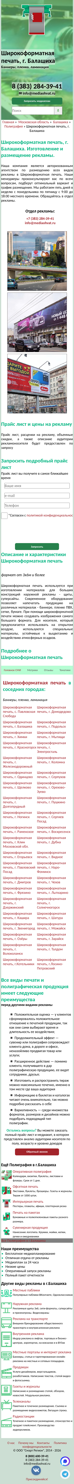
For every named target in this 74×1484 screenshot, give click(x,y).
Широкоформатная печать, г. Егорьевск (17, 854)
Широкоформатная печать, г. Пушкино (51, 800)
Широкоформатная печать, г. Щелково (17, 785)
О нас (11, 1443)
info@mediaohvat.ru (40, 223)
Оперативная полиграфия (32, 1171)
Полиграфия (13, 126)
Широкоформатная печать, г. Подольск (51, 724)
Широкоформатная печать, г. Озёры (17, 936)
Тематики (64, 670)
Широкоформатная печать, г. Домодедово (54, 709)
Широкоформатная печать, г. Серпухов (51, 774)
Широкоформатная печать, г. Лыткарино (52, 890)
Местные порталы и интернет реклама (42, 1352)
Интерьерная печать (28, 1201)
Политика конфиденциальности (44, 1445)
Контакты (43, 1443)
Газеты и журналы (26, 1386)
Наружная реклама (27, 1304)
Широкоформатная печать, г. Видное (51, 854)
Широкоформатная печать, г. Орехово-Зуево (51, 787)
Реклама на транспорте (30, 1319)
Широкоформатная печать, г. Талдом (51, 947)
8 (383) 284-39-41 (37, 1460)
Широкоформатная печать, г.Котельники (18, 961)
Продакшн (20, 1367)
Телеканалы (22, 1401)
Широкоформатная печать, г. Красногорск (19, 745)
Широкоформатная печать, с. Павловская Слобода (19, 711)
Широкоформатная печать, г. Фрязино (17, 890)
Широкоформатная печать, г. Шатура (51, 915)
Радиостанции (23, 1416)
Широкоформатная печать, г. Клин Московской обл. (17, 842)
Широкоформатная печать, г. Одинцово (18, 774)
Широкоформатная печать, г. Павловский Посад (19, 867)
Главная (8, 122)
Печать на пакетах (26, 1212)
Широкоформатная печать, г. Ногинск (17, 814)
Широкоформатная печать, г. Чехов (51, 880)
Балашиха (60, 122)
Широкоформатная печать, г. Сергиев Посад (51, 816)
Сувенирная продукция (30, 1227)
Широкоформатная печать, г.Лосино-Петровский (51, 963)
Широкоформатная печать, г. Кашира (17, 915)
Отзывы (48, 670)
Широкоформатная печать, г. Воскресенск (53, 829)
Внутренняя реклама (28, 1334)
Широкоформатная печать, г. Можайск (51, 926)
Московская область (33, 122)
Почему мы (26, 1443)
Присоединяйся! (37, 1479)
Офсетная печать (25, 1186)
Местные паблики (26, 1290)
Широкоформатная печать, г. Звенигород (19, 926)
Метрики (32, 670)
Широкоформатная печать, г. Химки (17, 734)
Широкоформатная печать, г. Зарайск (51, 936)
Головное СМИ (12, 670)
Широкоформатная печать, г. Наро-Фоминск (51, 867)
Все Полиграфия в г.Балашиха (23, 1240)
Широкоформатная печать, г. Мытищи (51, 734)
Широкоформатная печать (34, 682)
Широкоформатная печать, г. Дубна (51, 840)
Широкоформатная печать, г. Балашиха (17, 724)
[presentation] (37, 531)
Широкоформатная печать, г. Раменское (18, 829)
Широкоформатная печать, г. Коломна (51, 760)
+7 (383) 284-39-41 (40, 218)
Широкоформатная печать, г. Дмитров (17, 880)
